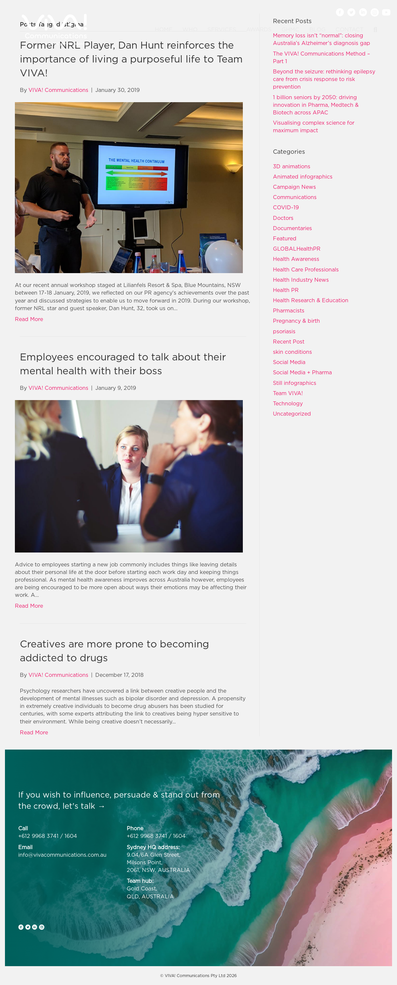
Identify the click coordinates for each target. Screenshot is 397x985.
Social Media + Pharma (302, 372)
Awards (259, 29)
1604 (71, 836)
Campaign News (294, 187)
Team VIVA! (288, 393)
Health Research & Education (310, 300)
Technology (288, 403)
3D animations (291, 166)
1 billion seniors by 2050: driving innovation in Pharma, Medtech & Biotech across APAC (316, 104)
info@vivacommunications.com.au (62, 855)
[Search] (373, 29)
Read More (29, 319)
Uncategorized (292, 414)
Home (163, 29)
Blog (317, 29)
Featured (284, 238)
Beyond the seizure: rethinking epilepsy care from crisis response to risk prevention (324, 79)
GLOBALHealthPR (297, 249)
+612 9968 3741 (38, 836)
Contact (349, 29)
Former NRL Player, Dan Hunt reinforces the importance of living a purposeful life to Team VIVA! (131, 59)
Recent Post (288, 342)
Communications (295, 197)
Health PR (286, 290)
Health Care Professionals (306, 269)
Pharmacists (288, 310)
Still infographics (294, 383)
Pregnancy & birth (296, 321)
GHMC (290, 29)
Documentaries (292, 228)
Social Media (289, 362)
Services (221, 29)
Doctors (283, 218)
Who (190, 29)
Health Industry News (301, 280)
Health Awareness (296, 259)
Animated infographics (302, 177)
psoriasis (284, 331)
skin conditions (292, 352)
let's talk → (84, 805)
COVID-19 (286, 207)
